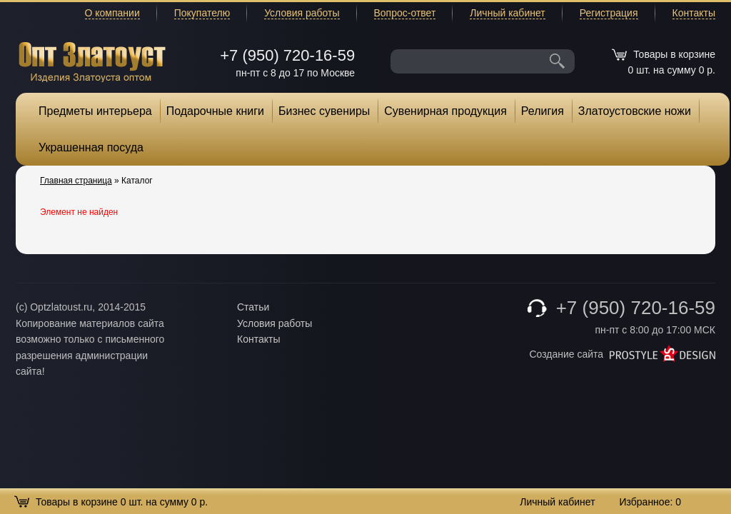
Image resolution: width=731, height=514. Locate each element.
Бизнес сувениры (324, 111)
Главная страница (76, 181)
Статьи (253, 307)
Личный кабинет (507, 13)
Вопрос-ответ (405, 13)
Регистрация (609, 13)
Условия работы (301, 13)
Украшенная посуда (91, 147)
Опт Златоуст (92, 60)
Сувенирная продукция (445, 111)
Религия (542, 111)
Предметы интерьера (95, 111)
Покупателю (202, 13)
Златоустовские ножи (634, 111)
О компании (112, 13)
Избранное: (650, 502)
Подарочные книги (215, 111)
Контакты (693, 13)
